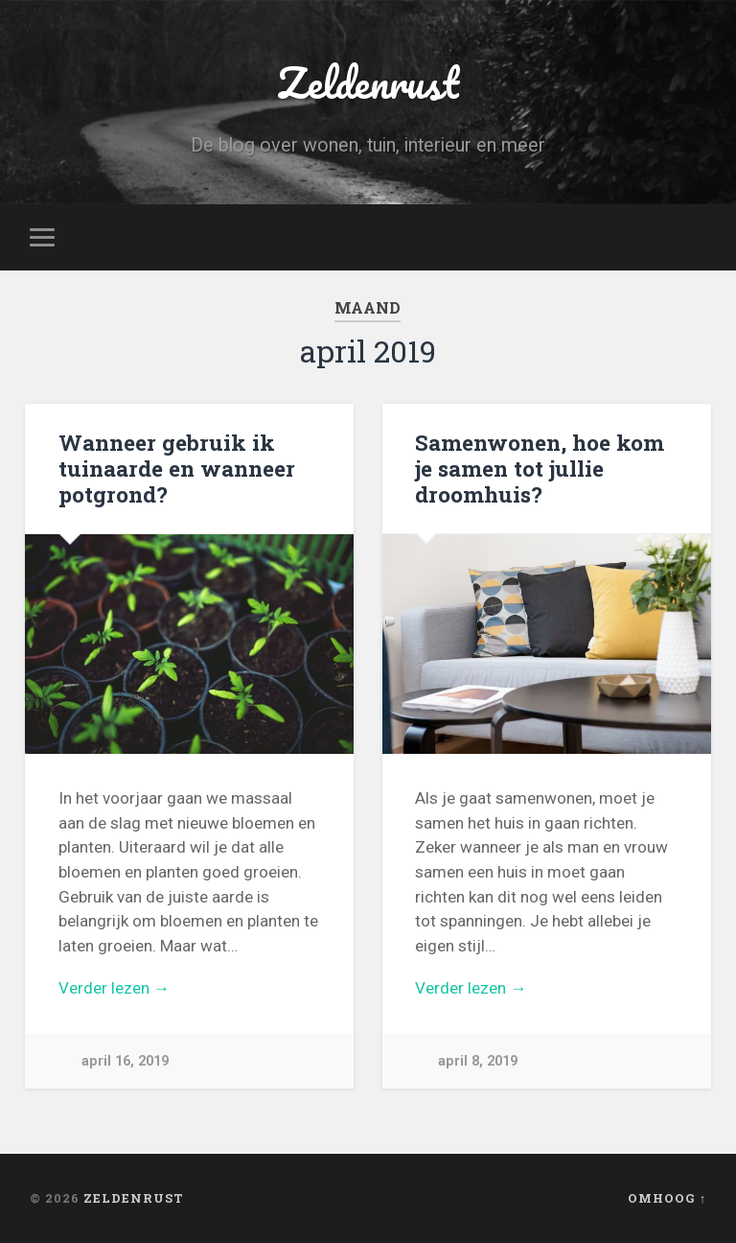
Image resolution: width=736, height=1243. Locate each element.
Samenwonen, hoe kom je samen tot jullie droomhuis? (539, 468)
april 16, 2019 (125, 1061)
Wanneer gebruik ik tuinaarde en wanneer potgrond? (176, 468)
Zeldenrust (368, 82)
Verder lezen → (114, 987)
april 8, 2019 (478, 1061)
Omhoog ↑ (667, 1198)
